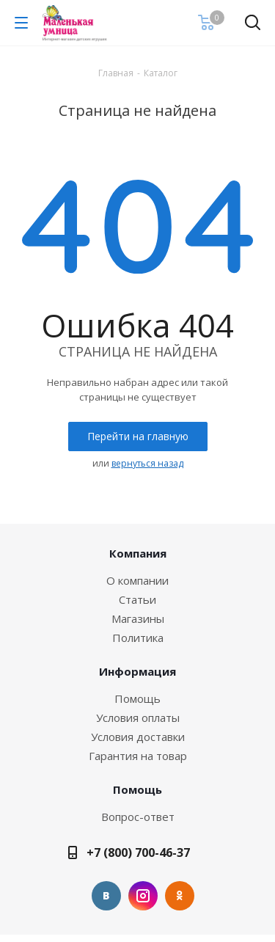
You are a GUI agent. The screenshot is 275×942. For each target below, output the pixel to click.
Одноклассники (179, 895)
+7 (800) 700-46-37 (138, 852)
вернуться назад (147, 463)
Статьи (137, 599)
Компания (137, 553)
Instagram (143, 895)
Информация (137, 671)
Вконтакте (106, 895)
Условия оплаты (138, 717)
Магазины (137, 618)
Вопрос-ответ (138, 816)
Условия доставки (138, 736)
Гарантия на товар (138, 755)
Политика (138, 637)
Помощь (137, 698)
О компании (137, 580)
